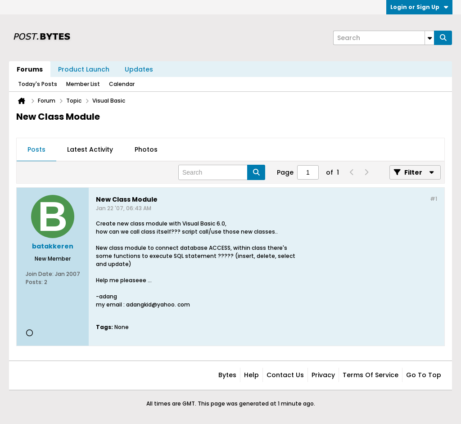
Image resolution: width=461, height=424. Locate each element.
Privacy (323, 374)
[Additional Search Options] (429, 38)
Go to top (423, 374)
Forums (30, 69)
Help (251, 374)
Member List (83, 84)
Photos (146, 149)
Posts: (34, 282)
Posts (36, 149)
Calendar (122, 84)
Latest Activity (90, 149)
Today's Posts (37, 84)
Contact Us (285, 374)
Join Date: (40, 274)
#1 (433, 199)
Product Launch (83, 69)
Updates (139, 69)
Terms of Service (370, 374)
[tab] (36, 150)
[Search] (383, 38)
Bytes (227, 374)
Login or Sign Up (419, 7)
